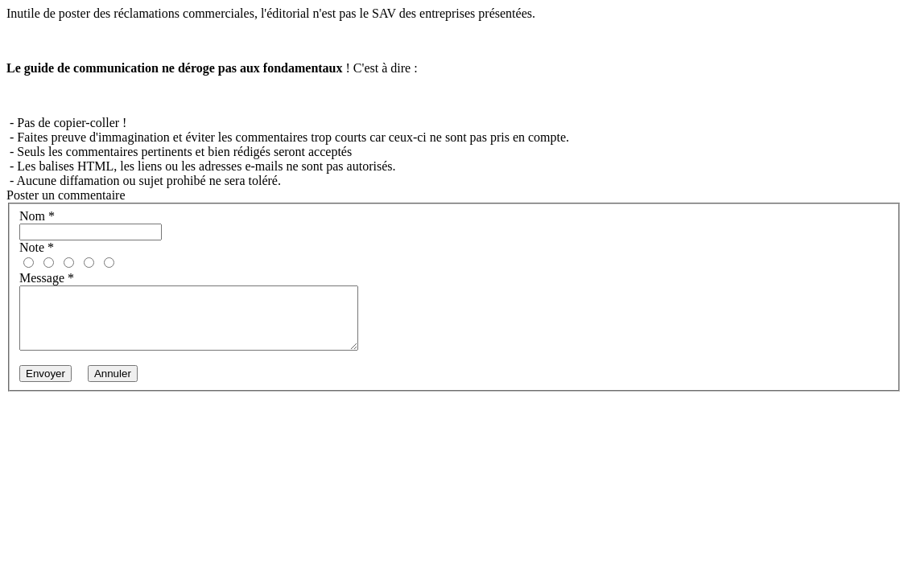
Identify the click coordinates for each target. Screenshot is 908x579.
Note (36, 247)
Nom (37, 216)
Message (46, 278)
